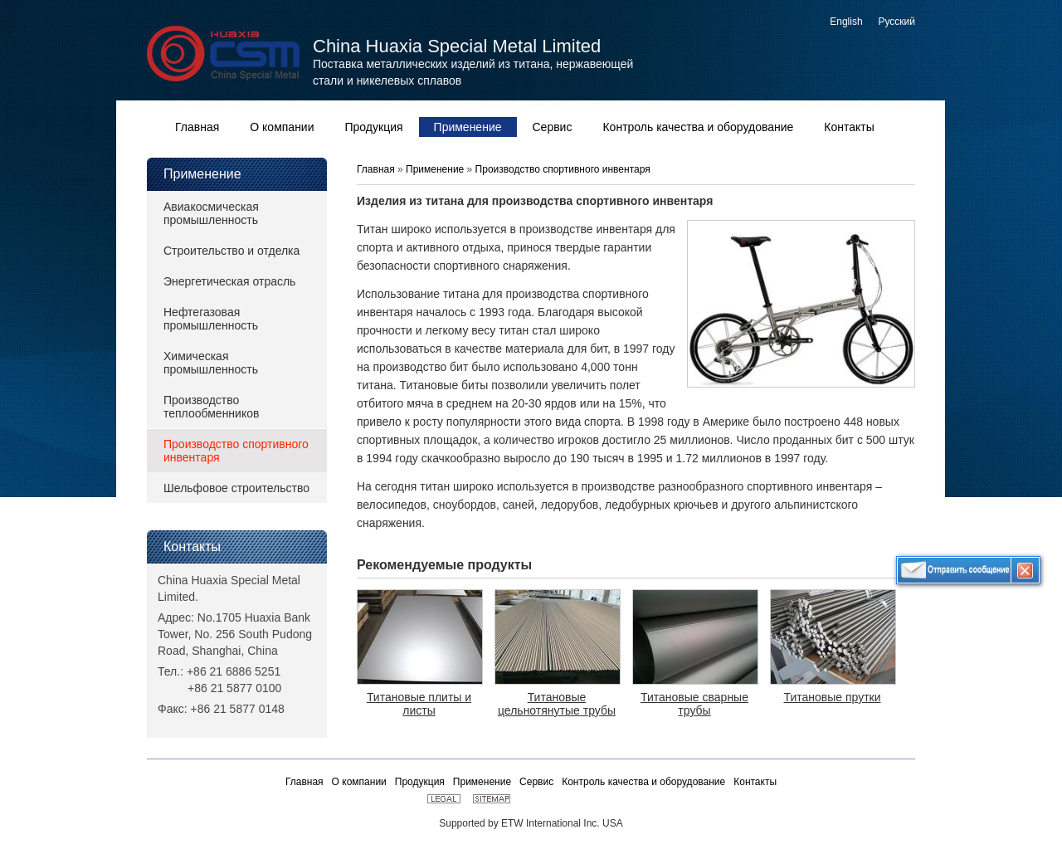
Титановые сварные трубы (694, 704)
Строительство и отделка (231, 250)
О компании (359, 782)
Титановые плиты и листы (419, 704)
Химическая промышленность (210, 362)
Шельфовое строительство (236, 488)
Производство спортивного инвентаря (236, 450)
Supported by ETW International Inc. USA (530, 823)
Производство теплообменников (211, 406)
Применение (202, 174)
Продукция (420, 782)
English (846, 21)
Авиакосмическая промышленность (211, 213)
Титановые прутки (831, 697)
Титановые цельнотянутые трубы (557, 704)
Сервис (536, 782)
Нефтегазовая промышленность (210, 318)
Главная (377, 169)
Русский (896, 21)
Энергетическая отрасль (229, 281)
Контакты (192, 546)
